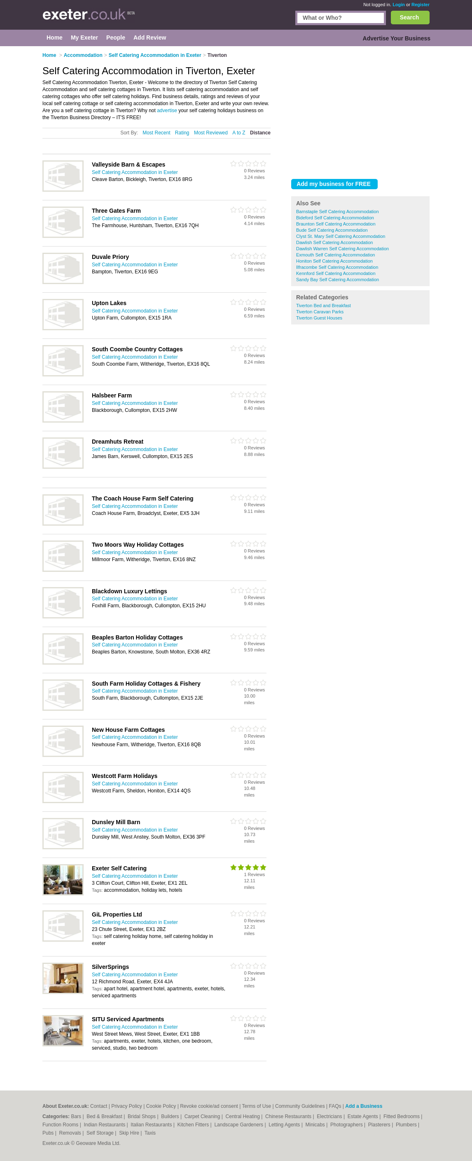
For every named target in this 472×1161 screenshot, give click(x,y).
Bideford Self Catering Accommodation (335, 217)
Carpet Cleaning (203, 1116)
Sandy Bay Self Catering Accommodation (337, 279)
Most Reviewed (211, 133)
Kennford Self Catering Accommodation (336, 273)
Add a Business (363, 1106)
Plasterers (380, 1125)
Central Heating (244, 1116)
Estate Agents (363, 1116)
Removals (70, 1133)
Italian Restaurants (152, 1125)
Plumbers (407, 1125)
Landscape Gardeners (239, 1125)
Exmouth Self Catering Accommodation (335, 254)
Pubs (48, 1133)
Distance (260, 133)
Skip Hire (129, 1133)
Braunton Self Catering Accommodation (336, 223)
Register (420, 4)
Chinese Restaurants (289, 1116)
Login (399, 4)
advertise (167, 110)
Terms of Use (256, 1106)
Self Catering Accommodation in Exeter (135, 172)
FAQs (335, 1106)
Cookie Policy (161, 1106)
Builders (170, 1116)
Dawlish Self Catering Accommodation (334, 242)
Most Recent (156, 133)
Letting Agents (285, 1125)
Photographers (347, 1125)
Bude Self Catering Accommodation (332, 230)
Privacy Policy (126, 1106)
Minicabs (315, 1125)
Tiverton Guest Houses (319, 317)
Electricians (330, 1116)
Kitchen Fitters (194, 1125)
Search (409, 17)
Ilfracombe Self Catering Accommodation (337, 267)
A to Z (238, 133)
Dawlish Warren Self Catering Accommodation (342, 248)
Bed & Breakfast (105, 1116)
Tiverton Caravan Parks (319, 311)
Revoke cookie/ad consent (209, 1106)
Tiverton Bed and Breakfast (323, 305)
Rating (182, 133)
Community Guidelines (300, 1106)
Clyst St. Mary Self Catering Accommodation (340, 236)
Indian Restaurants (105, 1125)
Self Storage (100, 1133)
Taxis (150, 1133)
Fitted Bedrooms (402, 1116)
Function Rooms (61, 1125)
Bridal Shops (142, 1116)
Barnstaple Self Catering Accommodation (337, 211)
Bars (76, 1116)
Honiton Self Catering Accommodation (334, 261)
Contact (98, 1106)
